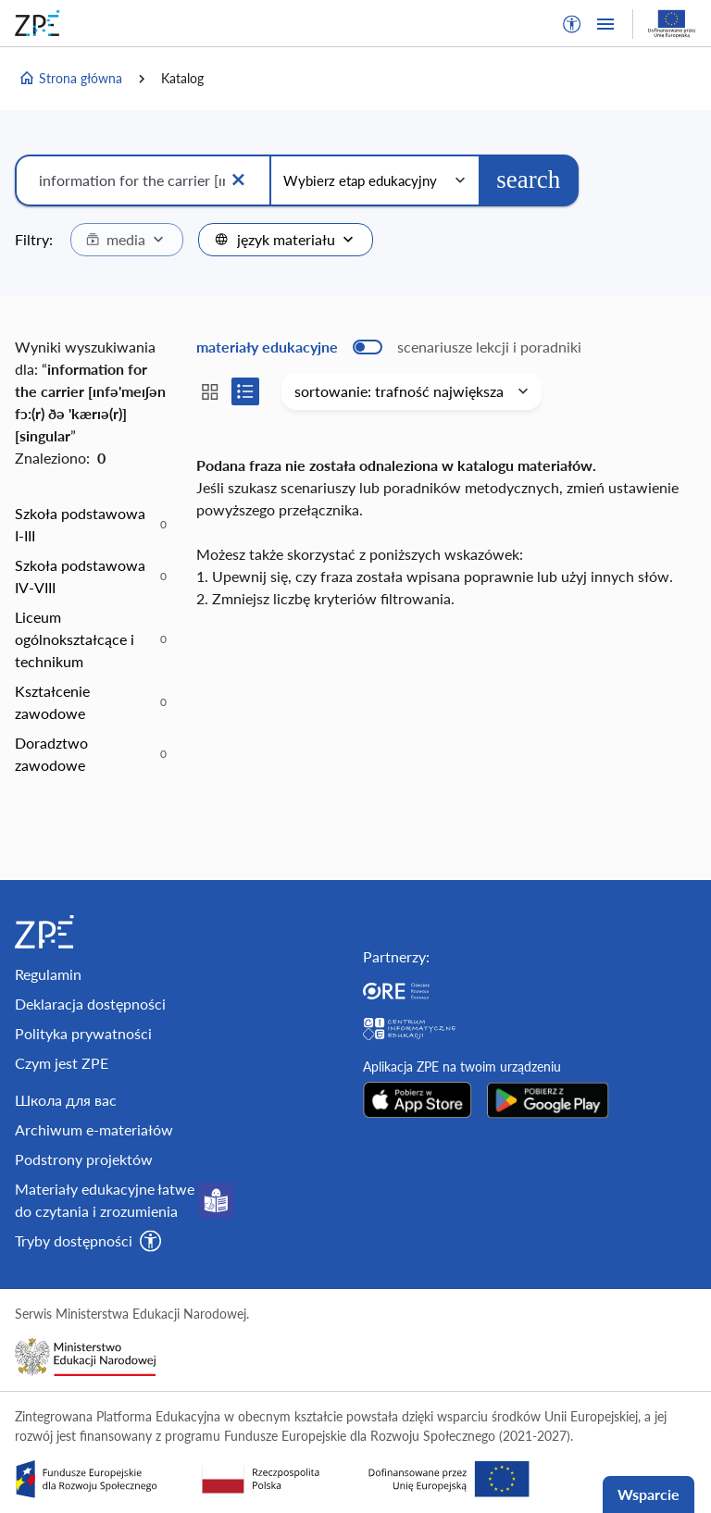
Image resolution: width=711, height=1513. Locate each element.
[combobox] (126, 239)
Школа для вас (66, 1100)
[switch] (388, 347)
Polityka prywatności (83, 1033)
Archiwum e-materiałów (94, 1129)
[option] (91, 525)
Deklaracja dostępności (90, 1003)
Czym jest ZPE (61, 1063)
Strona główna (70, 78)
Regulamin (48, 974)
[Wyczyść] (238, 180)
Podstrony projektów (84, 1159)
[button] (572, 24)
